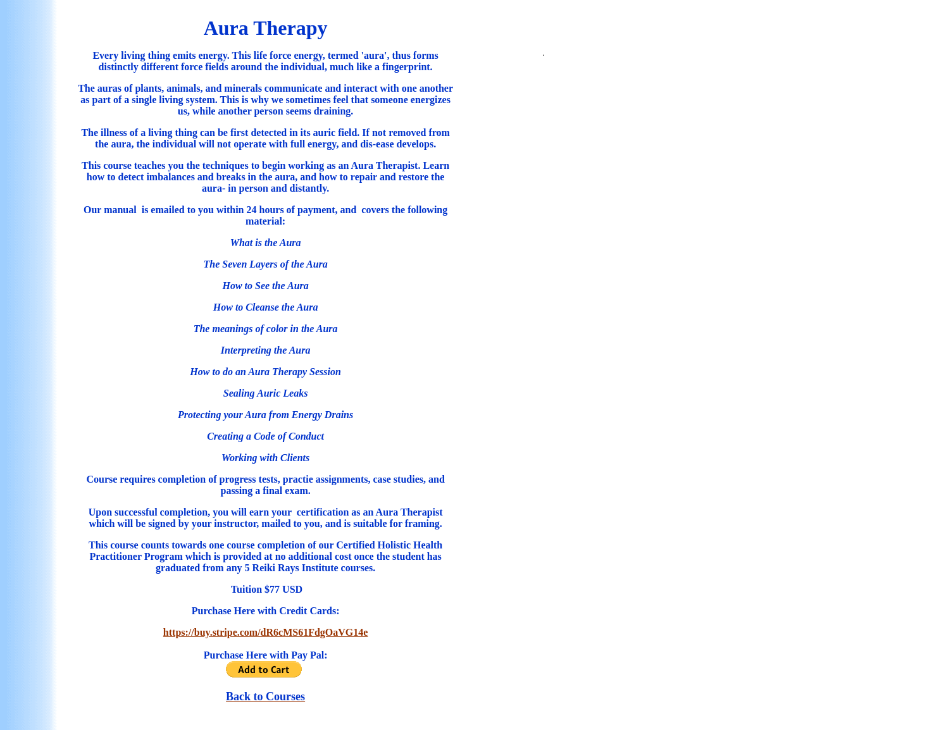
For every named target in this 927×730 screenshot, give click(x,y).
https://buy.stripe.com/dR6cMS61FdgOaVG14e (265, 632)
